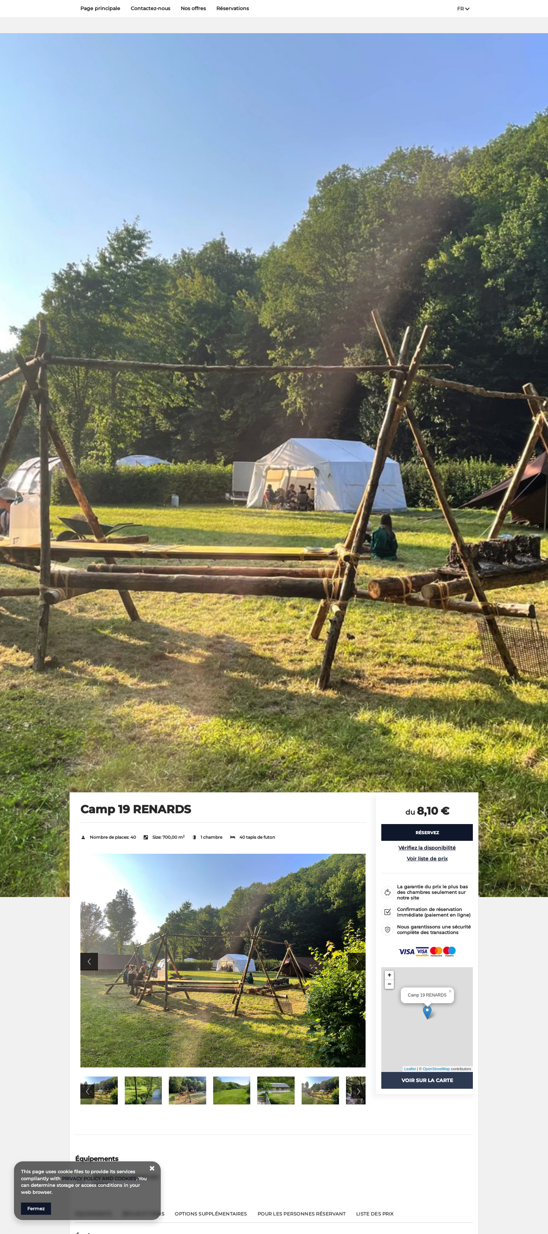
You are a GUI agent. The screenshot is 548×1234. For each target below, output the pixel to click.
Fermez (36, 1208)
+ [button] (389, 975)
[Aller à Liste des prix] (375, 1217)
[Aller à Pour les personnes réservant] (302, 1217)
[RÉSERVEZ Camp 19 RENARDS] (427, 832)
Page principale (100, 8)
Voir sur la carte (427, 1080)
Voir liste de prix (427, 858)
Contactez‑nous (150, 8)
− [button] (389, 984)
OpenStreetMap (436, 1069)
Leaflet (410, 1069)
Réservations (232, 8)
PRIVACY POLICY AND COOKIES (99, 1178)
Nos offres (193, 8)
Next (357, 961)
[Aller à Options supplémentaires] (211, 1217)
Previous (89, 961)
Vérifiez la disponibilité (427, 848)
